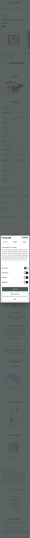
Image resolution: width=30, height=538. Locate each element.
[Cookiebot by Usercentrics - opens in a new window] (21, 238)
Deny (15, 299)
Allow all (15, 289)
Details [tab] (15, 242)
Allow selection (15, 294)
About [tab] (24, 242)
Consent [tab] (5, 242)
